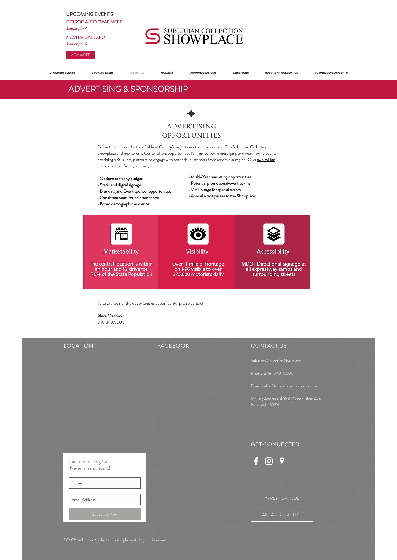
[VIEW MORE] (80, 55)
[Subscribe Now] (105, 514)
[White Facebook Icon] (256, 461)
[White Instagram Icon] (269, 461)
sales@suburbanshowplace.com (289, 386)
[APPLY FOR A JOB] (282, 498)
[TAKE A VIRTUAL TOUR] (282, 515)
